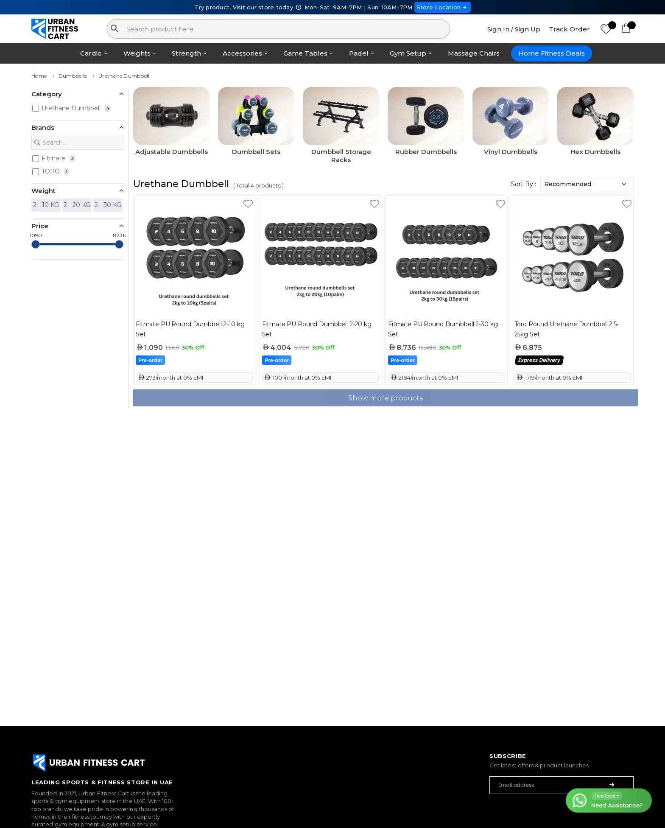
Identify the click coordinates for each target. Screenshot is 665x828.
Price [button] (39, 226)
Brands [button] (42, 127)
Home (39, 76)
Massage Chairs (474, 53)
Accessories (242, 53)
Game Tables (305, 53)
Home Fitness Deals (551, 53)
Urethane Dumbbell (123, 76)
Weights (137, 53)
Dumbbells (73, 76)
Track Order (569, 29)
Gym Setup (408, 53)
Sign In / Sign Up (513, 29)
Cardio (91, 53)
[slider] (35, 244)
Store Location (442, 7)
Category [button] (46, 94)
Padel (359, 53)
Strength (186, 53)
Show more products (385, 398)
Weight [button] (43, 191)
